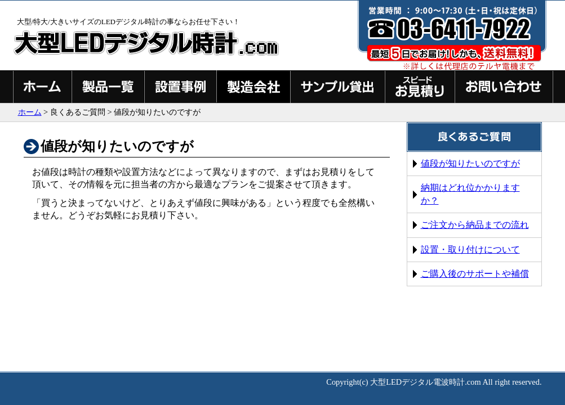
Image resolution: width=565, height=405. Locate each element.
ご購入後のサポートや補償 (475, 273)
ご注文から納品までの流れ (475, 225)
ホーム (30, 111)
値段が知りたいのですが (470, 163)
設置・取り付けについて (470, 249)
